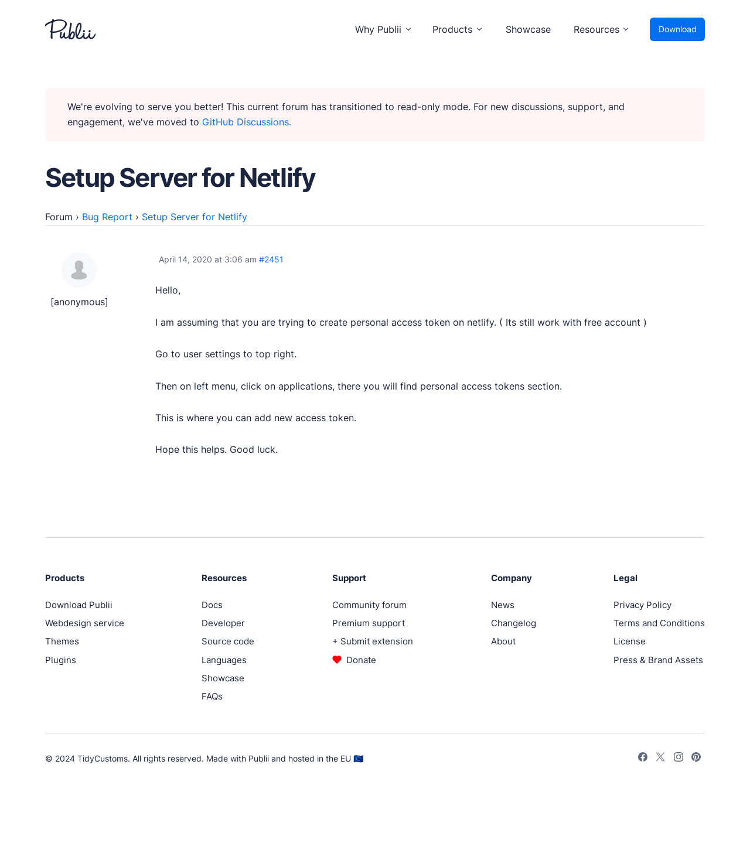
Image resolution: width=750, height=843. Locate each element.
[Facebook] (642, 758)
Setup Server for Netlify (194, 217)
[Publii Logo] (70, 29)
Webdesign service (84, 623)
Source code (228, 641)
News (502, 604)
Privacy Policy (642, 604)
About (503, 641)
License (629, 641)
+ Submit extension (372, 641)
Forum (59, 217)
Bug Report (107, 217)
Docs (212, 604)
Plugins (60, 659)
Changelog (513, 623)
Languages (224, 659)
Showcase (528, 29)
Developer (223, 623)
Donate (361, 659)
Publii (258, 758)
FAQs (212, 696)
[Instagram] (678, 758)
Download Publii (78, 604)
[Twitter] (660, 758)
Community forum (369, 604)
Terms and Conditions (659, 623)
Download (678, 29)
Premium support (368, 623)
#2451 (271, 259)
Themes (62, 641)
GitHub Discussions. (246, 122)
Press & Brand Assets (658, 659)
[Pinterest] (696, 758)
